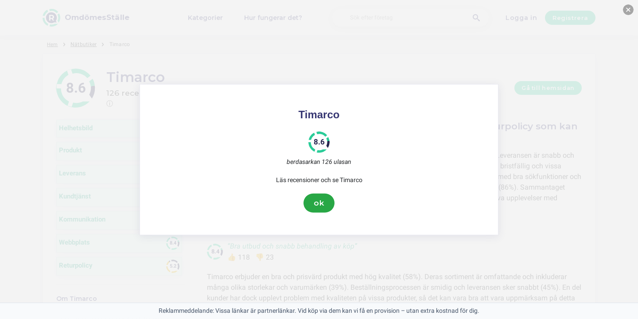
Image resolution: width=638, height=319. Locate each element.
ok (319, 202)
